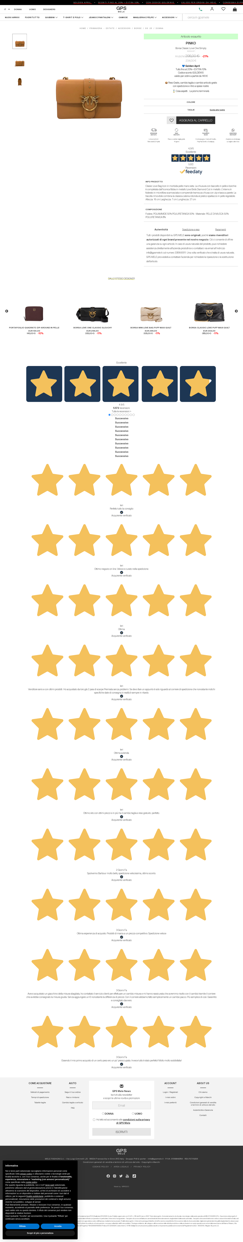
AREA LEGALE (121, 1166)
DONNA (18, 9)
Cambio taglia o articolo (72, 1102)
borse (138, 28)
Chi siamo (203, 1092)
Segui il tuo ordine (73, 1092)
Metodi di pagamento (40, 1092)
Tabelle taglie (40, 1102)
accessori (124, 28)
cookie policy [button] (31, 1182)
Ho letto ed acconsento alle (121, 1121)
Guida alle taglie (217, 110)
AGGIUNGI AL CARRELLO (195, 120)
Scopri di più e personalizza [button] (40, 1233)
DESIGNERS (49, 9)
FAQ (72, 1108)
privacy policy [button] (26, 1174)
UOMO (32, 9)
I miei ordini (170, 1097)
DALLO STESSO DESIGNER (121, 278)
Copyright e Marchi (203, 1097)
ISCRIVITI (121, 1131)
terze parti (49, 1185)
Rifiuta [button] (22, 1226)
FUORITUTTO (32, 17)
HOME (83, 28)
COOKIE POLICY (101, 1166)
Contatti (203, 1115)
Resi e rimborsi (72, 1097)
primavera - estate (102, 28)
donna (159, 28)
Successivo (121, 418)
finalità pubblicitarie (34, 1196)
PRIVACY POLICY (142, 1166)
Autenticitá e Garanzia (203, 1110)
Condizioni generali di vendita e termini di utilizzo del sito (203, 1103)
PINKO (191, 43)
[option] (34, 309)
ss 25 (148, 28)
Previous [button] (6, 311)
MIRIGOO (125, 1186)
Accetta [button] (57, 1226)
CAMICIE (123, 17)
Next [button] (236, 311)
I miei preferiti (170, 1102)
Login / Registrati (170, 1092)
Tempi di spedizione (40, 1097)
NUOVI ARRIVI (12, 17)
